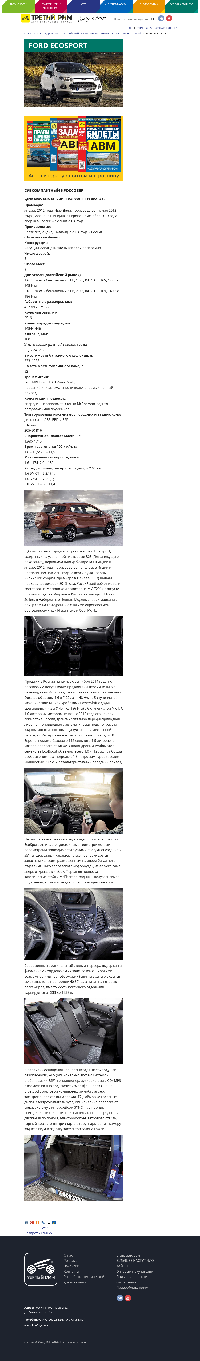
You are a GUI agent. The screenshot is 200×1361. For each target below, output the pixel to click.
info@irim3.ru (38, 1325)
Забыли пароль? (166, 28)
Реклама (71, 1260)
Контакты (71, 1271)
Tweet (45, 1228)
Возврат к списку (38, 1233)
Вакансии (71, 1266)
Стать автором (128, 1255)
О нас (68, 1255)
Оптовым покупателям (135, 1271)
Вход (130, 28)
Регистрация (144, 28)
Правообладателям (132, 1287)
